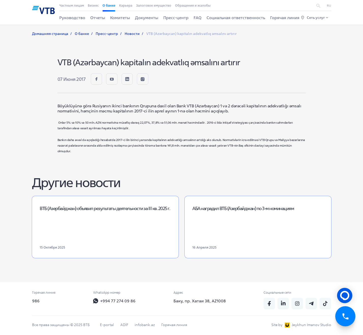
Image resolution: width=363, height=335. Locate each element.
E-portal (107, 325)
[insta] (143, 79)
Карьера (126, 5)
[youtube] (112, 79)
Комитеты (120, 17)
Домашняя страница (50, 33)
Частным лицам (72, 5)
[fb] (96, 79)
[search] (318, 5)
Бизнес (93, 5)
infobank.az (145, 325)
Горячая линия (285, 17)
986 (36, 300)
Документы (146, 17)
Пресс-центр (176, 17)
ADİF (124, 325)
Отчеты (98, 17)
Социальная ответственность (236, 17)
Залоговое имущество (153, 5)
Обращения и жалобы (193, 5)
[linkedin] (127, 79)
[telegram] (311, 303)
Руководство (72, 17)
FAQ (198, 17)
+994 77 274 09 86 (114, 300)
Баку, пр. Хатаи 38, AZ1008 (199, 300)
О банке (109, 5)
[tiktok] (325, 303)
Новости (132, 33)
